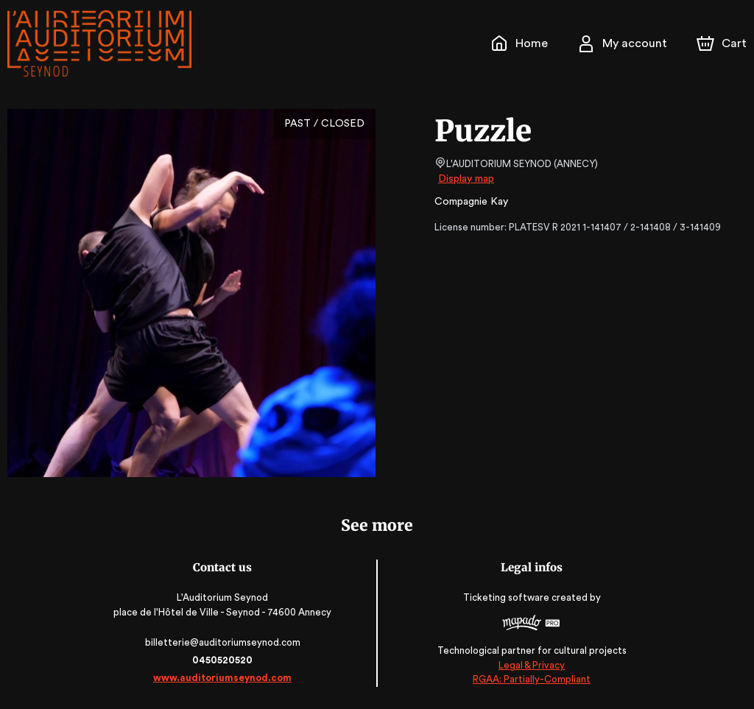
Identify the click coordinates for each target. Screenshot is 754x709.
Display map (466, 179)
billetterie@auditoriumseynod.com (224, 642)
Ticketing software (506, 597)
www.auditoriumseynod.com (224, 677)
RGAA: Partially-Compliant (529, 679)
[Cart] (723, 43)
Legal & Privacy (529, 665)
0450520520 (224, 660)
